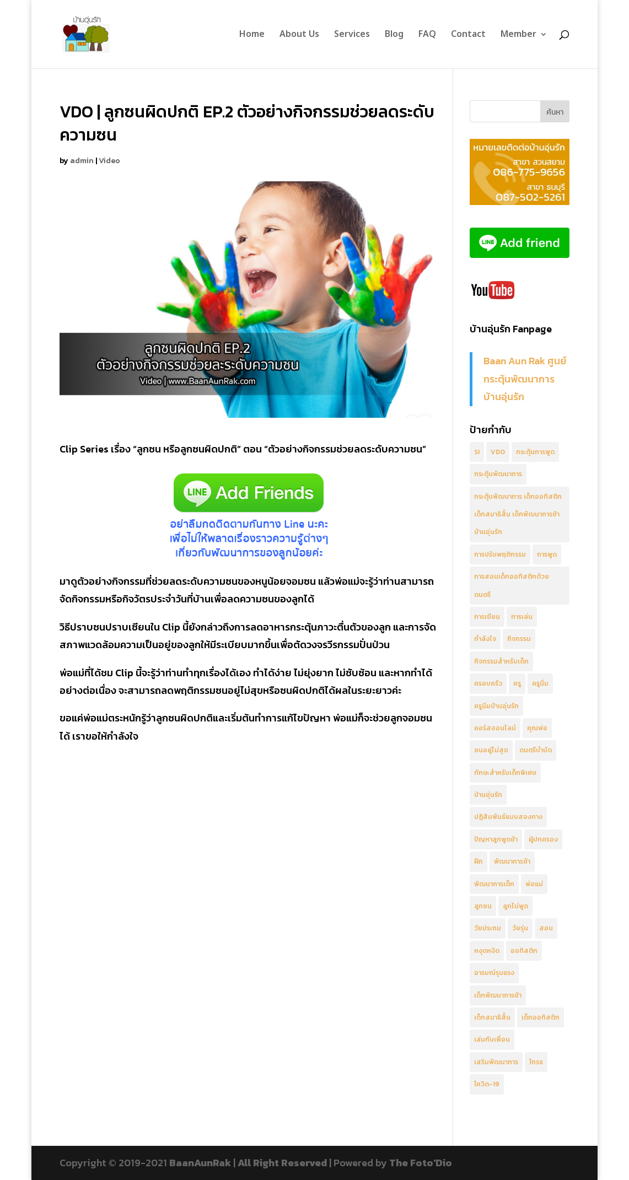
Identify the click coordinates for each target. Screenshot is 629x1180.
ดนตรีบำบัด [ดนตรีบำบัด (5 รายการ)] (535, 750)
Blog (394, 35)
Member (518, 35)
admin (82, 160)
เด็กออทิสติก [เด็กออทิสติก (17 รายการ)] (541, 1017)
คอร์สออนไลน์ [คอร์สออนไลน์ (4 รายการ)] (495, 728)
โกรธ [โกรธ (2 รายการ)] (536, 1062)
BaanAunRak (200, 1162)
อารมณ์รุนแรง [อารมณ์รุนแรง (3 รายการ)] (494, 973)
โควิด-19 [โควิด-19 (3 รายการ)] (486, 1084)
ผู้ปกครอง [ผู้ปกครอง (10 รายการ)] (543, 839)
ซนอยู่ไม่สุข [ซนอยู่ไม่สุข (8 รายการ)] (491, 750)
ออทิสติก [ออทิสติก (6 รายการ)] (523, 951)
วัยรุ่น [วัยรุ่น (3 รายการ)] (520, 928)
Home (252, 35)
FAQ (427, 35)
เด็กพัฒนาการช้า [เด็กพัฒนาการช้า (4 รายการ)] (498, 995)
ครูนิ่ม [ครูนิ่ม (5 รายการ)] (540, 683)
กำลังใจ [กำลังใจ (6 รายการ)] (485, 639)
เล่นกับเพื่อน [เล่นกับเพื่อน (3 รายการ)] (492, 1039)
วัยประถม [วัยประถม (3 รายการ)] (487, 928)
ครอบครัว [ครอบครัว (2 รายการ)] (488, 683)
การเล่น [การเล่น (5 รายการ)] (522, 617)
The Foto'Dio (420, 1162)
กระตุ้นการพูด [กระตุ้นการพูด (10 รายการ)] (535, 452)
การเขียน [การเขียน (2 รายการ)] (487, 617)
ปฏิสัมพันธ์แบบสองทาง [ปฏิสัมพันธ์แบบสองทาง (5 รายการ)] (508, 817)
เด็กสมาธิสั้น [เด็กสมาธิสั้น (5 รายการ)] (492, 1017)
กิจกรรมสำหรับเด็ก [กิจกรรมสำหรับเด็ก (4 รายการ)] (501, 661)
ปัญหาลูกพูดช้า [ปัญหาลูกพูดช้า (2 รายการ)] (496, 839)
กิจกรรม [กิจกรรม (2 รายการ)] (519, 639)
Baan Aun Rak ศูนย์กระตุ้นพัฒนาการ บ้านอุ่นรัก (525, 378)
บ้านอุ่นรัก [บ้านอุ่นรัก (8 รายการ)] (488, 795)
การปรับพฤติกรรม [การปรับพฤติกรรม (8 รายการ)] (500, 554)
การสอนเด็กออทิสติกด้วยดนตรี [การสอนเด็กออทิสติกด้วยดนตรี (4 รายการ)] (511, 585)
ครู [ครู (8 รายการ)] (517, 683)
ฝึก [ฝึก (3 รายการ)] (478, 861)
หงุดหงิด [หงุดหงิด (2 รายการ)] (486, 951)
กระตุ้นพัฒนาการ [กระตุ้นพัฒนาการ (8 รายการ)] (498, 474)
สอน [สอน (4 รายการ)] (546, 928)
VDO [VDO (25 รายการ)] (498, 452)
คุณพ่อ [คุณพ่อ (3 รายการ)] (537, 728)
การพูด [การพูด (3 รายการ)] (547, 554)
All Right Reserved (282, 1162)
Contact (468, 35)
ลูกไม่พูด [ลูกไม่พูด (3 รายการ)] (515, 906)
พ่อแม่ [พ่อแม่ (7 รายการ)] (534, 884)
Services (352, 35)
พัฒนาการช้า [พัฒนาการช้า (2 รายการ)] (512, 861)
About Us (299, 35)
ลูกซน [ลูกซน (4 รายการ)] (483, 906)
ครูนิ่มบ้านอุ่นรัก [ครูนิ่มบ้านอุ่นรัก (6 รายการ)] (496, 706)
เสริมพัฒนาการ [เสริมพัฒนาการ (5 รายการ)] (496, 1062)
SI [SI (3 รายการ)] (477, 452)
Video (109, 160)
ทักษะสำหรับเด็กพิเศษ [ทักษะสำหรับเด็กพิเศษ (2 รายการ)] (505, 773)
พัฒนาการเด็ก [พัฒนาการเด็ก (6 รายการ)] (494, 884)
